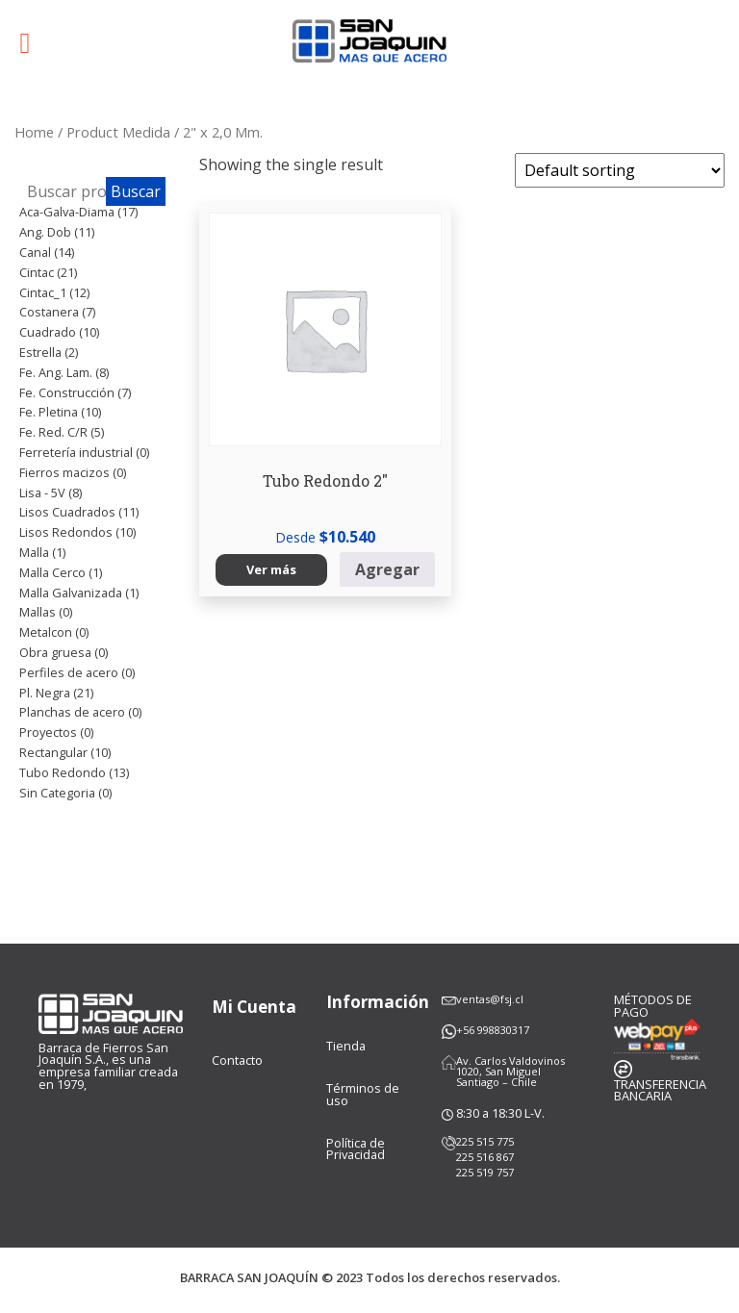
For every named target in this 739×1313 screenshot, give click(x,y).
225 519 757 (485, 1172)
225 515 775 (485, 1141)
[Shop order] (620, 170)
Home (34, 131)
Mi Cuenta (254, 1007)
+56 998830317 (492, 1029)
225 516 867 (485, 1156)
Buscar (136, 191)
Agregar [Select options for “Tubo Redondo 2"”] (387, 569)
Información (377, 1002)
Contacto (237, 1060)
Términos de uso (362, 1094)
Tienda (346, 1045)
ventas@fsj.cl (489, 999)
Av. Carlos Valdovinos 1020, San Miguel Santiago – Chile (510, 1071)
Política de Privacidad (355, 1149)
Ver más (271, 569)
